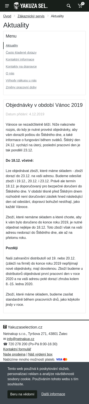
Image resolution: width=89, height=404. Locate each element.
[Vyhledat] (68, 5)
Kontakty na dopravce (21, 66)
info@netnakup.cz (20, 339)
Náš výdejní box (40, 354)
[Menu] (7, 6)
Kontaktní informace (20, 59)
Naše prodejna (14, 354)
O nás (10, 73)
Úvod (7, 16)
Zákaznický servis (31, 16)
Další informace (53, 394)
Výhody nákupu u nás (21, 80)
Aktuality (12, 45)
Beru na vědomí (22, 394)
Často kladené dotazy (21, 52)
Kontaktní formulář (17, 349)
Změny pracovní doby (21, 87)
